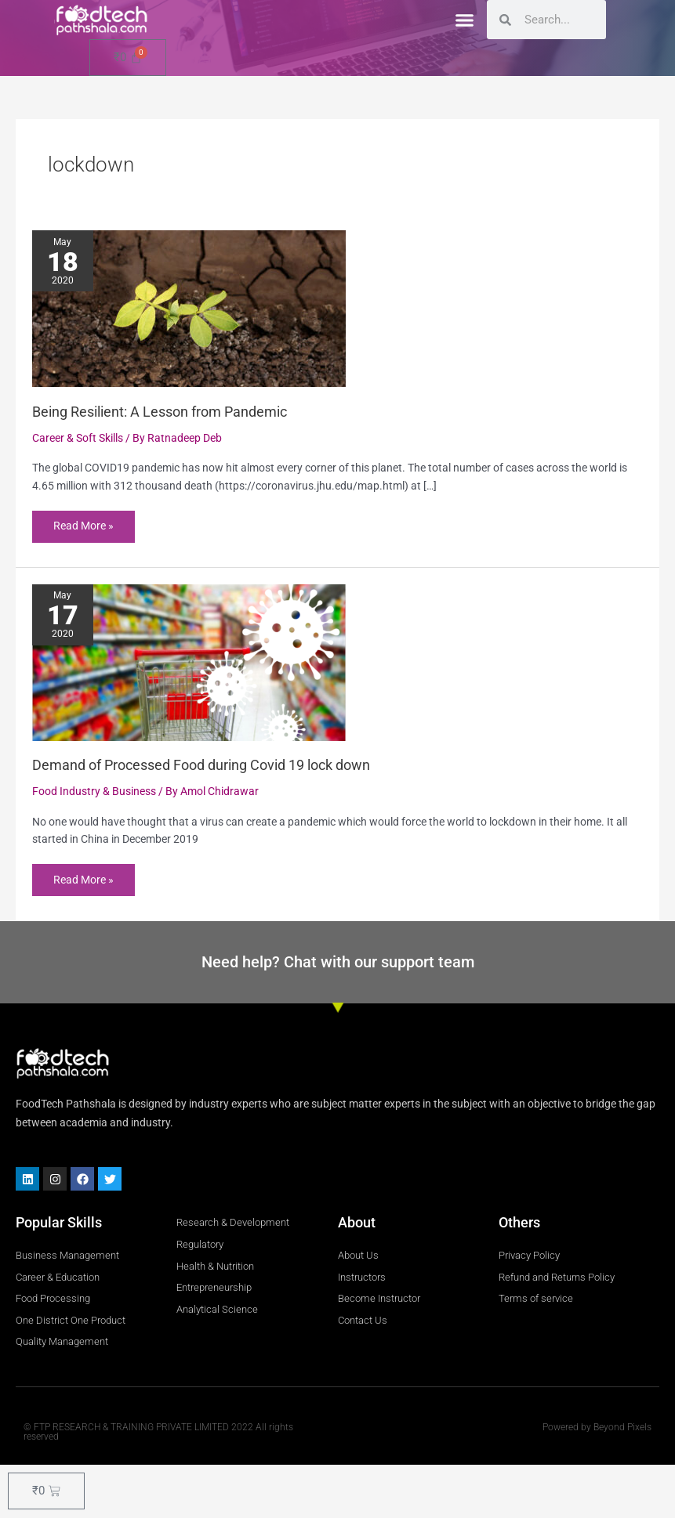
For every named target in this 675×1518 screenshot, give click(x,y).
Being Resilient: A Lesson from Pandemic (159, 411)
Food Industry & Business (94, 792)
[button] (464, 19)
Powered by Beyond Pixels (597, 1427)
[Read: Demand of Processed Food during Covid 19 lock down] (189, 662)
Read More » (83, 522)
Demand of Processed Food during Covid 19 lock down (201, 765)
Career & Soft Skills (77, 438)
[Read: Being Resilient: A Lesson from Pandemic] (189, 308)
